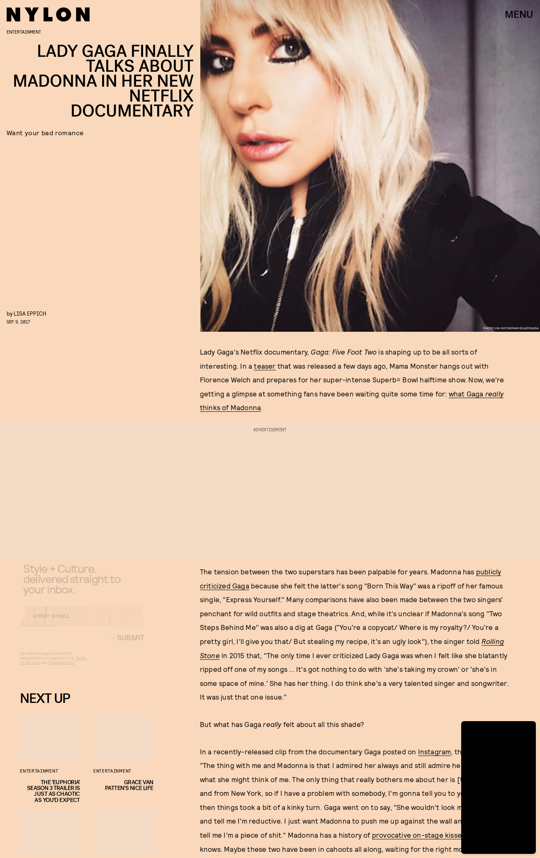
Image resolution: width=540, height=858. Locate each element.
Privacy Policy (62, 668)
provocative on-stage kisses (418, 835)
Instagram (434, 751)
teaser (264, 366)
